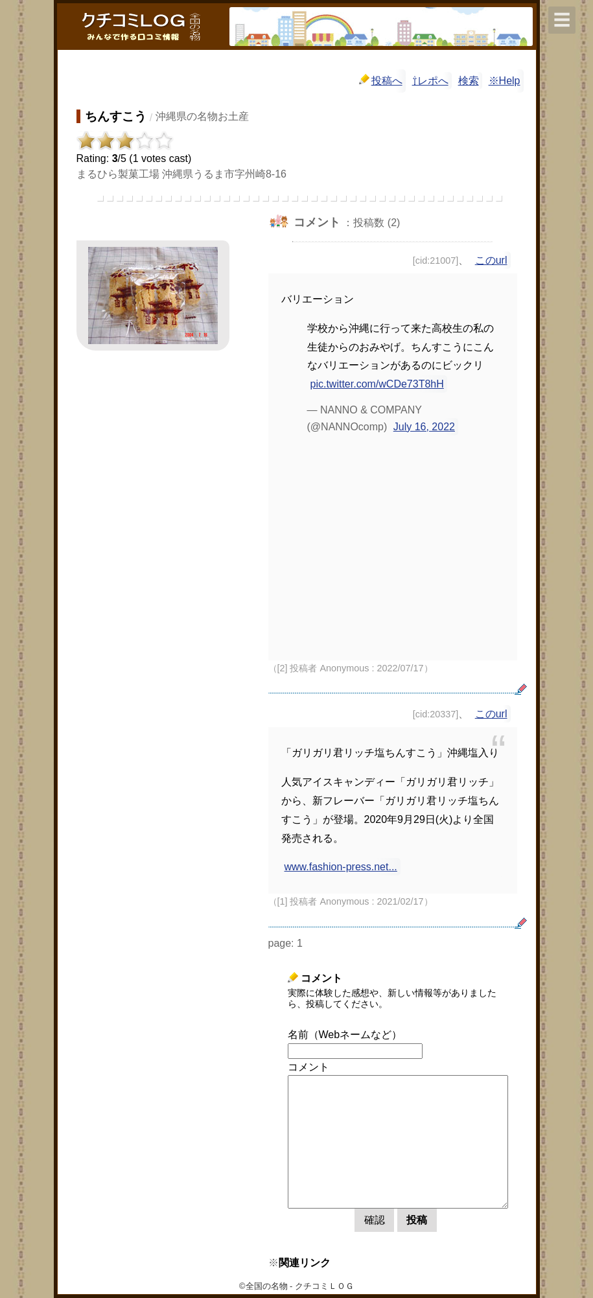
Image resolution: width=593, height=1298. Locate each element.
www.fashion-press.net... (341, 866)
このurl (491, 260)
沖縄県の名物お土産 (202, 116)
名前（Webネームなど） (345, 1034)
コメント (308, 1066)
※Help (504, 80)
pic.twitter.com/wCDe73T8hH (377, 383)
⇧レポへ (430, 80)
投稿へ (380, 80)
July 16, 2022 (424, 426)
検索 (468, 80)
